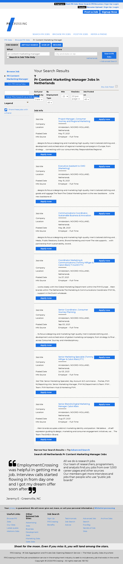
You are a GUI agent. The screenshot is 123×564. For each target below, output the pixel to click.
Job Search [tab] (12, 45)
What (10, 49)
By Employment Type (52, 95)
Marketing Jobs (33, 538)
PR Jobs (8, 40)
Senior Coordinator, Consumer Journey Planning (73, 311)
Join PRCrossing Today (17, 84)
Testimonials (70, 518)
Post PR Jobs (80, 34)
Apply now (104, 119)
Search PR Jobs (41, 34)
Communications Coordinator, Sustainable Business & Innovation (74, 214)
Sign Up (51, 518)
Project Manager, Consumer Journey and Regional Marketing (74, 120)
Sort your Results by (38, 93)
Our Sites (11, 525)
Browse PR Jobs (62, 34)
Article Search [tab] (30, 45)
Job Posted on (88, 93)
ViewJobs (75, 92)
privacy (12, 508)
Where (58, 49)
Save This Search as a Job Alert (22, 97)
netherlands (91, 58)
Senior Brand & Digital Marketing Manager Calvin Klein (74, 405)
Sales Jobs (30, 541)
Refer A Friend (99, 34)
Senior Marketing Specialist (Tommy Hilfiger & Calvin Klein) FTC (75, 358)
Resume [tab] (57, 45)
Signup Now (109, 11)
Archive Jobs (106, 518)
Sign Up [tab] (46, 45)
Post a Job (91, 11)
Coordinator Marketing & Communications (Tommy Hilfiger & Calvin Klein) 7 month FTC (75, 262)
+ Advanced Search (108, 61)
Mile (63, 92)
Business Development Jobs (32, 532)
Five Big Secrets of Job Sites (89, 528)
